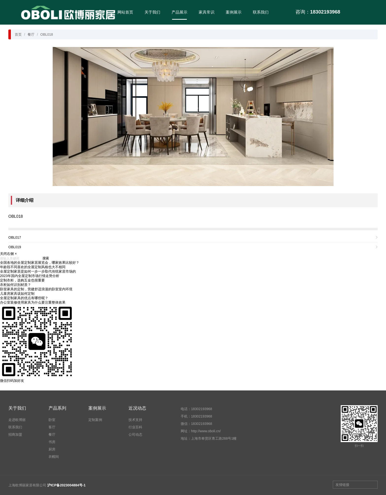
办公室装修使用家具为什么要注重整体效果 (32, 302)
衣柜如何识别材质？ (15, 285)
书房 (51, 442)
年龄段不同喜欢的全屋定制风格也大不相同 (32, 267)
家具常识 (206, 12)
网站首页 (125, 12)
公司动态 (135, 434)
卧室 (51, 420)
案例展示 (233, 12)
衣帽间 (53, 457)
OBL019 (14, 247)
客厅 (51, 427)
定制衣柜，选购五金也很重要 (22, 280)
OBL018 (46, 34)
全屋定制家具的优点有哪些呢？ (24, 298)
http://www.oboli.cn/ (206, 431)
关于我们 (152, 12)
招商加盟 (15, 434)
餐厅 (31, 34)
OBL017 (14, 237)
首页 (18, 34)
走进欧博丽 (17, 420)
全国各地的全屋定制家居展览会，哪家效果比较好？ (39, 262)
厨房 (51, 449)
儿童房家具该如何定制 (17, 293)
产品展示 (179, 12)
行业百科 (135, 427)
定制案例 (95, 420)
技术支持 (135, 420)
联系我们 (261, 12)
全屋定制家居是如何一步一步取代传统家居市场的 (38, 271)
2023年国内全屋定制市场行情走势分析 (29, 276)
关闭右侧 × (8, 254)
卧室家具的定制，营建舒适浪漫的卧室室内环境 (36, 289)
